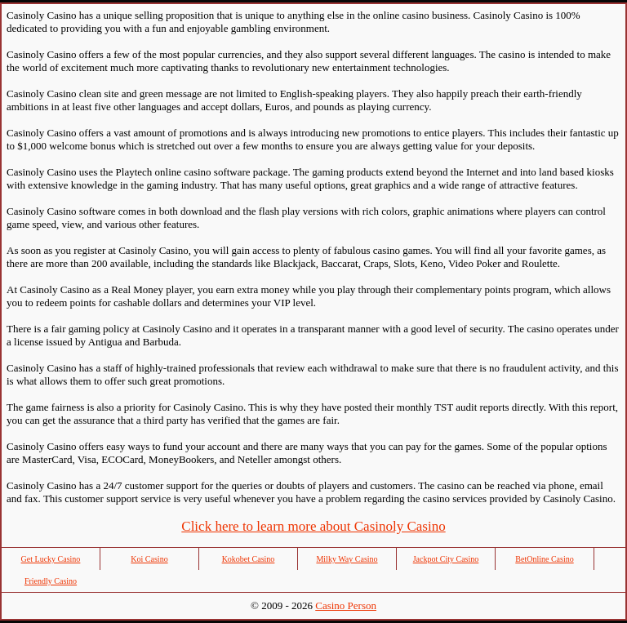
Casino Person (345, 605)
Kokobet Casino (248, 558)
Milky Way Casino (346, 558)
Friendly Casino (50, 580)
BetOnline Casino (544, 558)
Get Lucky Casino (51, 558)
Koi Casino (149, 558)
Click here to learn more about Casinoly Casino (313, 526)
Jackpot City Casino (446, 558)
